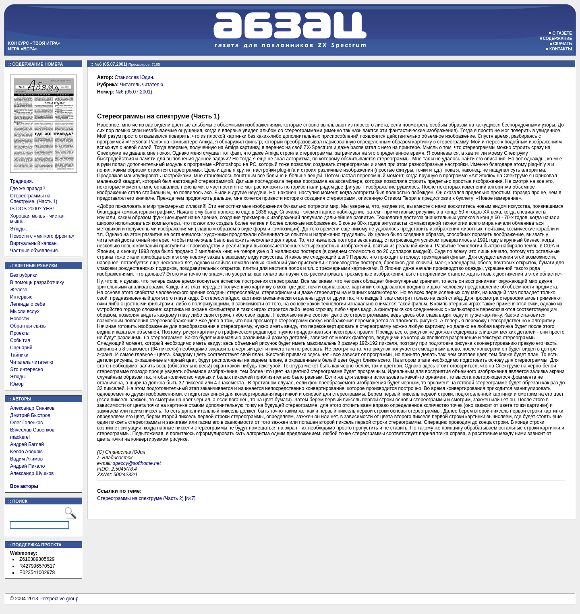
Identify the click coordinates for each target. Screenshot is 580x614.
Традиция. (21, 181)
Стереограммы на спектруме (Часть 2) (140, 498)
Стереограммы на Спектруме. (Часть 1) (33, 198)
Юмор (17, 384)
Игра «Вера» (22, 48)
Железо (18, 289)
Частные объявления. (34, 250)
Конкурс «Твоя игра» (34, 43)
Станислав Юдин (134, 77)
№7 (190, 498)
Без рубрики (23, 275)
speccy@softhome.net (137, 463)
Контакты (560, 49)
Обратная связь (28, 326)
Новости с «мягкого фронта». (43, 236)
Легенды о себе (27, 304)
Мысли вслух (24, 311)
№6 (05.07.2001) (134, 92)
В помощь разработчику (37, 282)
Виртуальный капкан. (34, 243)
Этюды (17, 377)
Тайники (19, 355)
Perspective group (59, 599)
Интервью (21, 297)
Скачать (562, 43)
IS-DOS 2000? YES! (32, 209)
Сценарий (21, 348)
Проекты (19, 333)
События (20, 340)
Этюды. (18, 229)
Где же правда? (27, 188)
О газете (562, 33)
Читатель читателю (31, 362)
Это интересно (26, 369)
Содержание (557, 38)
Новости (19, 319)
